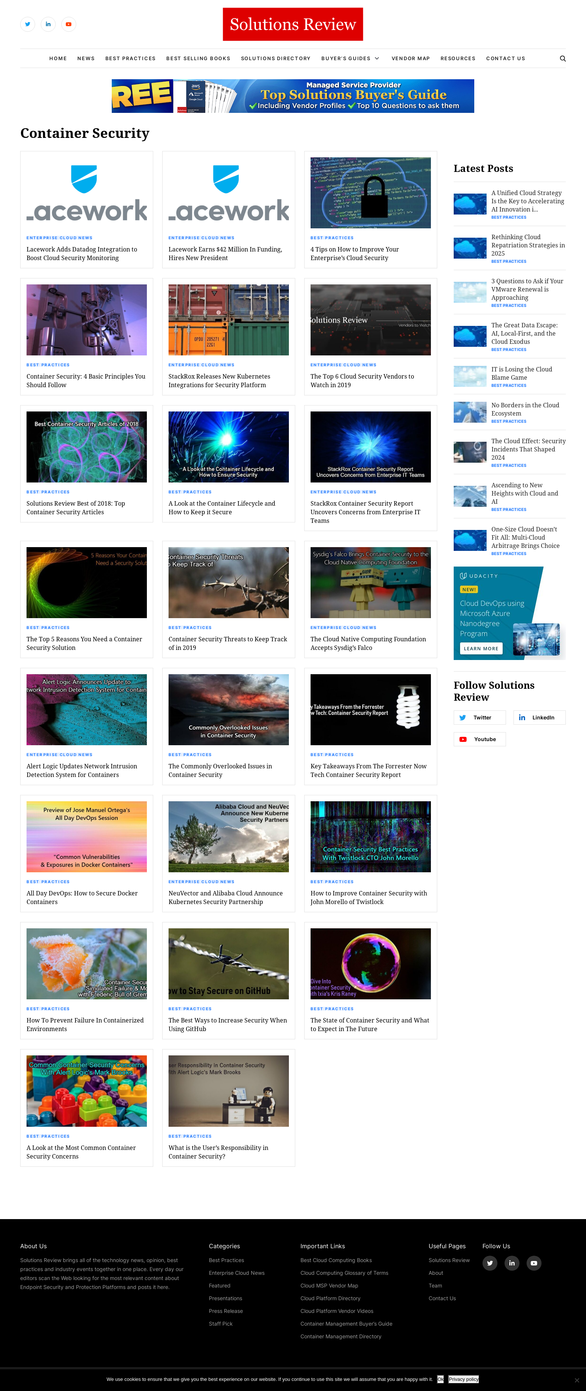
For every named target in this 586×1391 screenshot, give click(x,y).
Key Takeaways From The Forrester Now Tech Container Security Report (369, 770)
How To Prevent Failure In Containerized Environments (85, 1024)
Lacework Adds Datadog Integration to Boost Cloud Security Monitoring (82, 253)
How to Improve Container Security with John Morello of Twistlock (369, 897)
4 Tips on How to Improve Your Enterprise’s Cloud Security (355, 253)
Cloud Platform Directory (330, 1298)
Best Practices (130, 58)
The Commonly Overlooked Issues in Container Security (220, 770)
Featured (220, 1285)
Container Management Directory (341, 1336)
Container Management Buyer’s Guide (346, 1323)
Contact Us (505, 58)
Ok (441, 1379)
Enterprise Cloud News (60, 238)
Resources (458, 58)
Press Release (226, 1310)
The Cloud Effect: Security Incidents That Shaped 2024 (528, 449)
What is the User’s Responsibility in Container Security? (218, 1152)
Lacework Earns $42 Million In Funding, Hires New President (225, 253)
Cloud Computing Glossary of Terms (344, 1272)
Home (58, 58)
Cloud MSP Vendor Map (329, 1285)
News (86, 58)
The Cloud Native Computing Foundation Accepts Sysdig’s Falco (368, 643)
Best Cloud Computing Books (336, 1260)
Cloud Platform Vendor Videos (336, 1310)
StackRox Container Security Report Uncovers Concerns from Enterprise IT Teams (365, 511)
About (436, 1272)
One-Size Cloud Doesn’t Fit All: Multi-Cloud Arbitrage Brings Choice (525, 537)
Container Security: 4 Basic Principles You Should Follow (86, 380)
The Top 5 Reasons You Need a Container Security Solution (84, 643)
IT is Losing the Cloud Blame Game (521, 373)
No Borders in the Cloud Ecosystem (525, 409)
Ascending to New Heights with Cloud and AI (524, 493)
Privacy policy (463, 1379)
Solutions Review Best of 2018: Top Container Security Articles (76, 507)
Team (435, 1285)
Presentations (225, 1298)
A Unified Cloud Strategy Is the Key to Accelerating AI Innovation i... (527, 201)
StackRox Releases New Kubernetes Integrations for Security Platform (219, 380)
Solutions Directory (276, 58)
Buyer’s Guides (346, 58)
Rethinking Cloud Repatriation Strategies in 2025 (528, 245)
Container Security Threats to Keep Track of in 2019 (228, 643)
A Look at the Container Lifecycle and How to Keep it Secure (222, 507)
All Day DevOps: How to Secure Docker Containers (82, 897)
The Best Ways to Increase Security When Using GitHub (228, 1024)
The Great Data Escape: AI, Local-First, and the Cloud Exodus (524, 333)
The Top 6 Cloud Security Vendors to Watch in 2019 (362, 380)
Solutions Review (449, 1260)
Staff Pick (221, 1323)
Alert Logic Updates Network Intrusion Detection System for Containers (82, 770)
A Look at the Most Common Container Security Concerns (81, 1152)
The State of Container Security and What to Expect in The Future (370, 1024)
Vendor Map (411, 58)
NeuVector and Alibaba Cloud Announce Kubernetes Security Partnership (226, 897)
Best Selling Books (198, 58)
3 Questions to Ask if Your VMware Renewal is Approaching (527, 289)
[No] (576, 1380)
